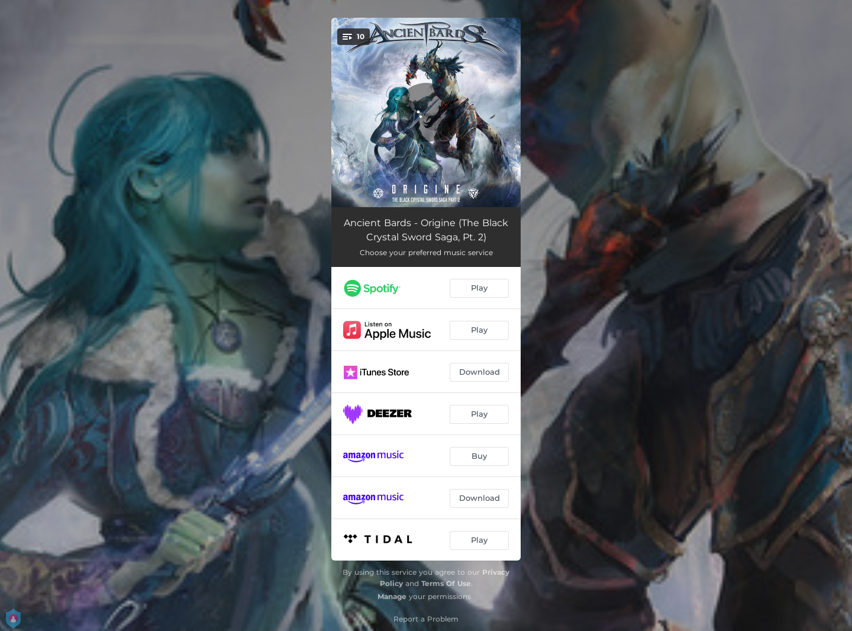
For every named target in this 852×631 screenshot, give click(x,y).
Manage (391, 596)
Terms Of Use (446, 583)
